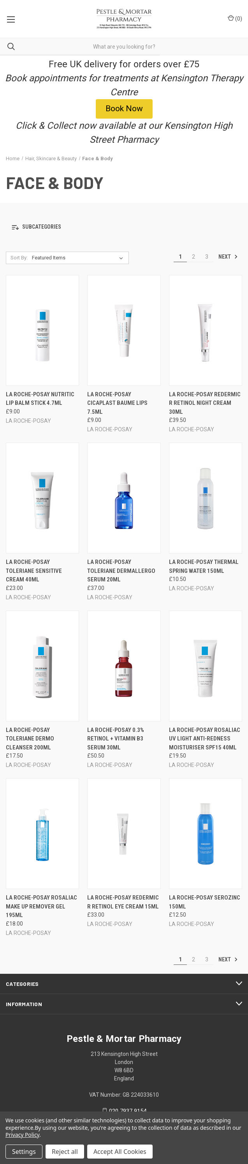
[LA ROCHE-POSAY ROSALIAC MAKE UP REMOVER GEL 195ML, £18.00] (42, 833)
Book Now (124, 108)
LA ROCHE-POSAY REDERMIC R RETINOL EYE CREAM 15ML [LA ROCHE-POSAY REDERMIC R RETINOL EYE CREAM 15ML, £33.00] (123, 902)
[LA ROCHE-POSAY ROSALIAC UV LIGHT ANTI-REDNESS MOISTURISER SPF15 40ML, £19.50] (206, 666)
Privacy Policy (22, 1134)
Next (228, 257)
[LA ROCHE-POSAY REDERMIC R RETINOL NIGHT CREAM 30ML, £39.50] (206, 330)
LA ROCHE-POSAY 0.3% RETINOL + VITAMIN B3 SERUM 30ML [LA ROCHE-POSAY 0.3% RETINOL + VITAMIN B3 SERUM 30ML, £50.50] (115, 738)
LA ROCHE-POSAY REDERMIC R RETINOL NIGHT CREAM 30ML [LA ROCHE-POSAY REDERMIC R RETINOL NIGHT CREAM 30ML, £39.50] (205, 403)
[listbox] (79, 258)
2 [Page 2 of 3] (193, 257)
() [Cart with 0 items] (235, 18)
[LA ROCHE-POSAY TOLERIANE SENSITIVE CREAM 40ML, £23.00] (42, 498)
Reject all (65, 1151)
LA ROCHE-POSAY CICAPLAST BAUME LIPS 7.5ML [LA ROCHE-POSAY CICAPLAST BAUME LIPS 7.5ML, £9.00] (117, 403)
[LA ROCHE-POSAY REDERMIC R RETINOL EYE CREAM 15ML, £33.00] (124, 833)
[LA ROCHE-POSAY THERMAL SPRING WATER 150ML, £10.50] (206, 498)
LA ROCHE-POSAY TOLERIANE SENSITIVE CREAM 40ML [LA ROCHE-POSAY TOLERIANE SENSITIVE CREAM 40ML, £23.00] (34, 570)
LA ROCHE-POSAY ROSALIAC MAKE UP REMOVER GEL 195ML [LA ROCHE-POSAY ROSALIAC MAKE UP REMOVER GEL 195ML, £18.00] (41, 906)
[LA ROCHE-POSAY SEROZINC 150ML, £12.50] (206, 833)
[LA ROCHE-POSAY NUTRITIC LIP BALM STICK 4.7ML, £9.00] (42, 330)
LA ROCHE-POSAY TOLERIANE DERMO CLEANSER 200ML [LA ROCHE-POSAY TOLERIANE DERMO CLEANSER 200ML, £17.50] (30, 738)
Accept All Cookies (119, 1151)
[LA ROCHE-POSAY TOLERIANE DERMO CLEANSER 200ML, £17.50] (42, 666)
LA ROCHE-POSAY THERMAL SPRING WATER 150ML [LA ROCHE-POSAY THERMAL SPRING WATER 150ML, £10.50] (204, 566)
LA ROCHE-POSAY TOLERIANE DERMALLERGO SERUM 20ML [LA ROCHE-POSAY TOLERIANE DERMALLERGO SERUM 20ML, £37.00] (121, 570)
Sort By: (19, 258)
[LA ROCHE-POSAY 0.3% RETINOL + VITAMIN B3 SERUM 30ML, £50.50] (124, 666)
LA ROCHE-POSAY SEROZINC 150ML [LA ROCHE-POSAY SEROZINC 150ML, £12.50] (204, 902)
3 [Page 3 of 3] (206, 257)
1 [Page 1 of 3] (180, 257)
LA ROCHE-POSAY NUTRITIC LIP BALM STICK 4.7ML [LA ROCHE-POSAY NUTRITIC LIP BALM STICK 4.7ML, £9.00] (40, 399)
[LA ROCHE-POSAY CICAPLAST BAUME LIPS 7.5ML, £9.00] (124, 330)
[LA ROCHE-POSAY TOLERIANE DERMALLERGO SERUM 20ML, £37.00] (124, 498)
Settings (24, 1151)
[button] (124, 109)
